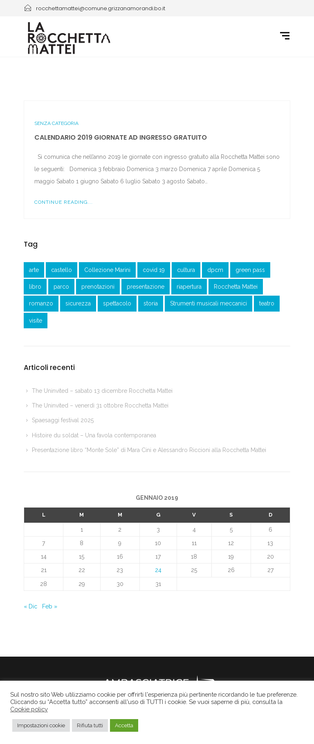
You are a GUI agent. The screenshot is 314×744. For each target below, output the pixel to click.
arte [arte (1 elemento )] (34, 270)
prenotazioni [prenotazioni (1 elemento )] (97, 286)
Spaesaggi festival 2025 (63, 420)
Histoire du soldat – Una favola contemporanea (94, 435)
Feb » (49, 606)
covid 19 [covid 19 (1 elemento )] (154, 270)
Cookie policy (29, 709)
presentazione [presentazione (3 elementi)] (145, 286)
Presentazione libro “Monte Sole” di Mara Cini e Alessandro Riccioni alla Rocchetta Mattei (149, 450)
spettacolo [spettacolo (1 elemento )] (117, 303)
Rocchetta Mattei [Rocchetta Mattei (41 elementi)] (236, 286)
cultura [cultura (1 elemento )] (186, 270)
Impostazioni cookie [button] (41, 725)
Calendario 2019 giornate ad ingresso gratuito (120, 137)
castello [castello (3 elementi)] (61, 270)
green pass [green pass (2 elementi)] (250, 270)
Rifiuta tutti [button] (90, 725)
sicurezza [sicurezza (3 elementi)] (78, 303)
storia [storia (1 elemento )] (151, 303)
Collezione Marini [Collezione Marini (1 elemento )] (107, 270)
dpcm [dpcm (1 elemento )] (215, 270)
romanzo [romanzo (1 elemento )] (41, 303)
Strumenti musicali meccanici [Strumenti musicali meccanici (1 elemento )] (208, 303)
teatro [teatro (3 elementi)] (266, 303)
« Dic (30, 606)
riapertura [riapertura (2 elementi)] (189, 286)
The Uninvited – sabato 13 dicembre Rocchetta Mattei (102, 391)
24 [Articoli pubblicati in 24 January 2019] (158, 570)
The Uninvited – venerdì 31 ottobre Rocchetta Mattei (100, 405)
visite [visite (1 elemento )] (35, 320)
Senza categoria (56, 123)
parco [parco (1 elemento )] (61, 286)
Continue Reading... (63, 202)
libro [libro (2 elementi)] (35, 286)
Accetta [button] (124, 725)
